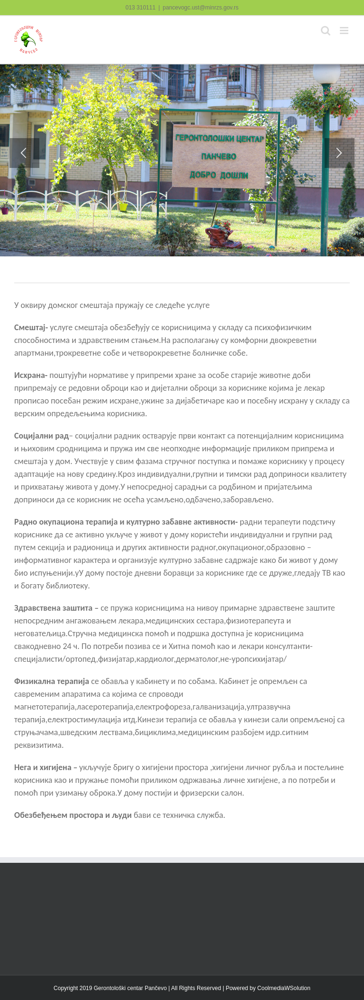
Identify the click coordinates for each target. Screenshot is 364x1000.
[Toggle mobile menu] (345, 30)
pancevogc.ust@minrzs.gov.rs (200, 7)
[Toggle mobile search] (325, 30)
